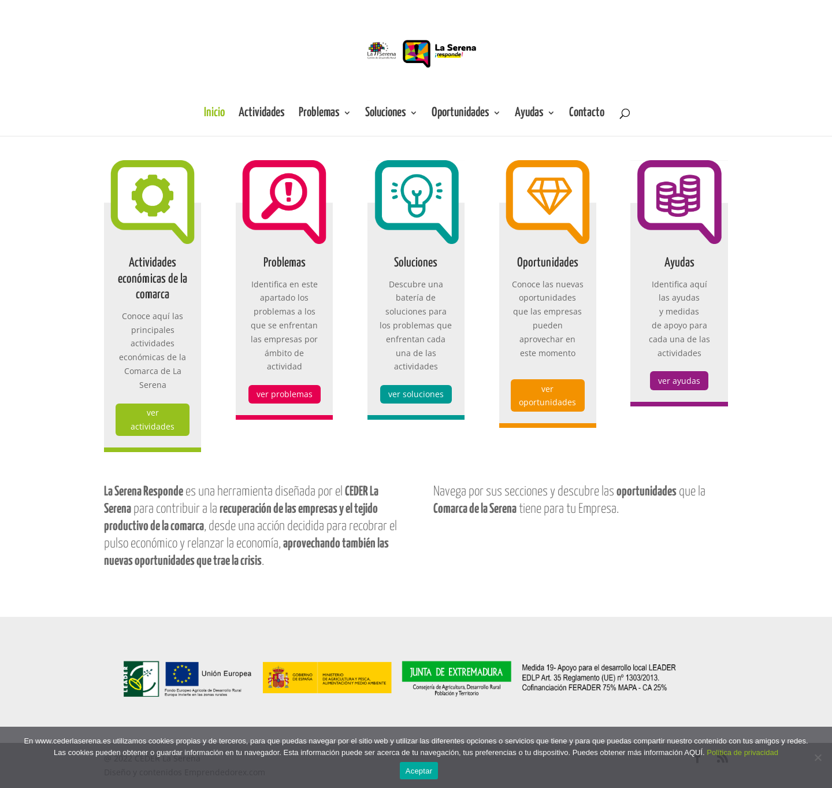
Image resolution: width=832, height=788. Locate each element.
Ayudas (529, 114)
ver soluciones (416, 394)
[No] (817, 757)
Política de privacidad (742, 752)
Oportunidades (460, 114)
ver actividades (152, 419)
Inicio (214, 114)
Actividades (262, 114)
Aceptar (419, 771)
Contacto (586, 114)
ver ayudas (679, 380)
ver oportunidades (547, 395)
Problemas (319, 114)
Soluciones (385, 114)
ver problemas (285, 394)
